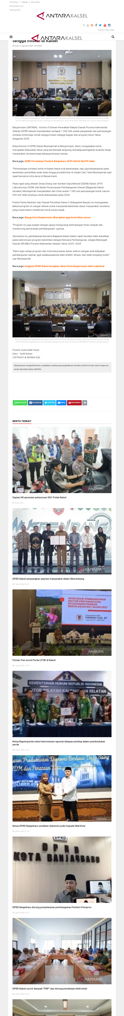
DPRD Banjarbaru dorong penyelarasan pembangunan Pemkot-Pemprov (51, 907)
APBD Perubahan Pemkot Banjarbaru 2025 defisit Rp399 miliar (60, 161)
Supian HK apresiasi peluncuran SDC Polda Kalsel (39, 497)
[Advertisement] (64, 382)
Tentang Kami (15, 10)
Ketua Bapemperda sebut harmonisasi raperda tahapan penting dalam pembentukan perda (58, 743)
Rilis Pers (35, 2)
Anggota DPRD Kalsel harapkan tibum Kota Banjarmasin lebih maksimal (64, 266)
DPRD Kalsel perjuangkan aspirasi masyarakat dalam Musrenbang (48, 578)
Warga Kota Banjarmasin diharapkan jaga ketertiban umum (58, 217)
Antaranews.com (16, 6)
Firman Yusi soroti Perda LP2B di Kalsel (34, 660)
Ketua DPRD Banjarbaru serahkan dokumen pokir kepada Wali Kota (48, 825)
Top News (13, 2)
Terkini (24, 2)
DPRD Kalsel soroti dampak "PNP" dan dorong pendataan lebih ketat (49, 988)
